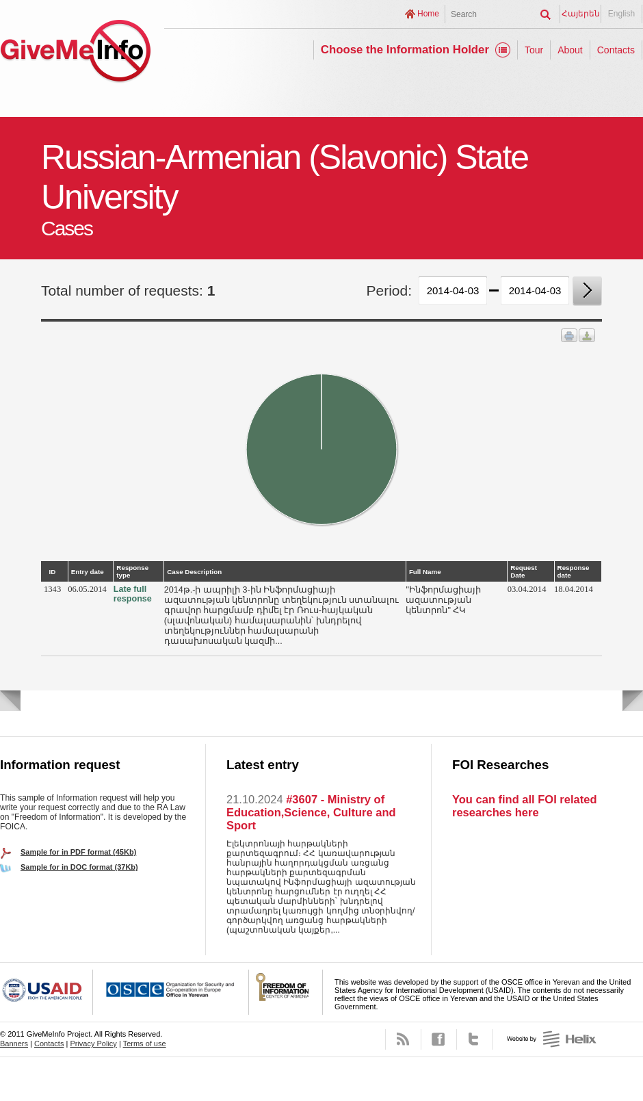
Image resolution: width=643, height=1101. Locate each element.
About (570, 49)
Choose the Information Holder (405, 49)
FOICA (286, 992)
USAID (46, 992)
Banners (14, 1043)
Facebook (438, 1039)
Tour (534, 49)
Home (428, 13)
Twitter (474, 1039)
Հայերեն (581, 13)
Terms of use (144, 1043)
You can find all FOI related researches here (524, 805)
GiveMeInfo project (75, 53)
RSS (403, 1039)
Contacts (616, 49)
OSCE (171, 992)
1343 (52, 589)
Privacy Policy (93, 1043)
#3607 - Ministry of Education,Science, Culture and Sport (311, 812)
